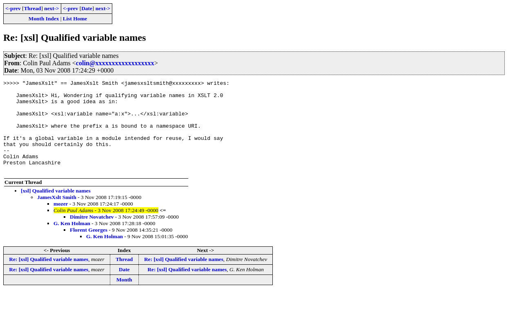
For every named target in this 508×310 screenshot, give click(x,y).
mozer (60, 222)
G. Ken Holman (71, 242)
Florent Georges (88, 248)
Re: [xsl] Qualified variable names (48, 278)
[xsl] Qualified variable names (56, 209)
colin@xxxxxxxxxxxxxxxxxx (115, 63)
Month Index (44, 19)
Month (124, 298)
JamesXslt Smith (56, 216)
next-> (51, 8)
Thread (32, 8)
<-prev (13, 8)
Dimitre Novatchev (92, 235)
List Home (75, 19)
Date (86, 8)
